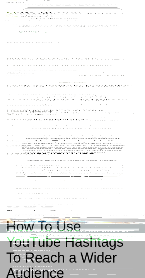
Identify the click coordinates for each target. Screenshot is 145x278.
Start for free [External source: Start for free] (102, 13)
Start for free (72, 145)
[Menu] (135, 13)
